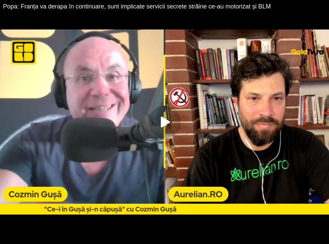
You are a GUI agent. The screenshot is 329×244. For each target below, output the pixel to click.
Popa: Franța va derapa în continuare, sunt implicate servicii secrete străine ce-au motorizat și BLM (137, 6)
